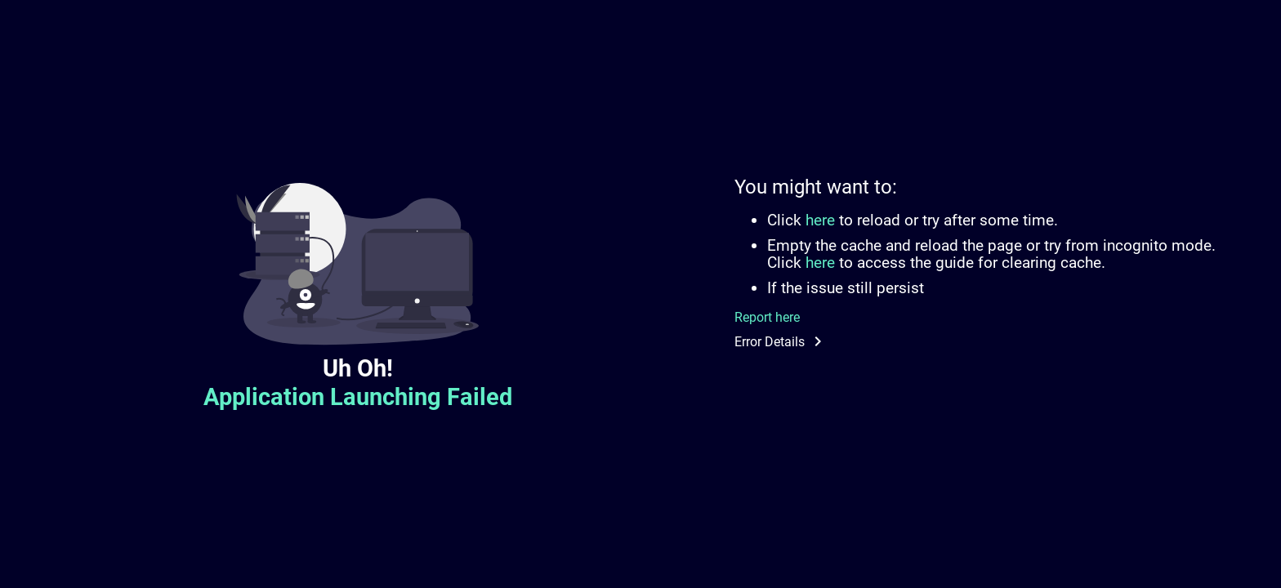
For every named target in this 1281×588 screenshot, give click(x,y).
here (820, 220)
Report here (767, 317)
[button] (985, 341)
